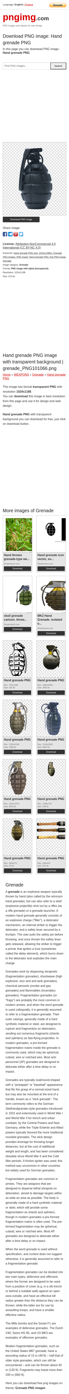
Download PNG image (21, 219)
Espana (29, 4)
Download (17, 568)
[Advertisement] (34, 107)
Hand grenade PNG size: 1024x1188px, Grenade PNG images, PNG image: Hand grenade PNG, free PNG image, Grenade (34, 257)
